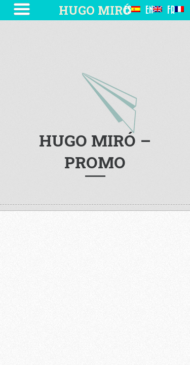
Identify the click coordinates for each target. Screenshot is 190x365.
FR (175, 10)
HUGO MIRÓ (95, 10)
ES (132, 10)
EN (153, 10)
